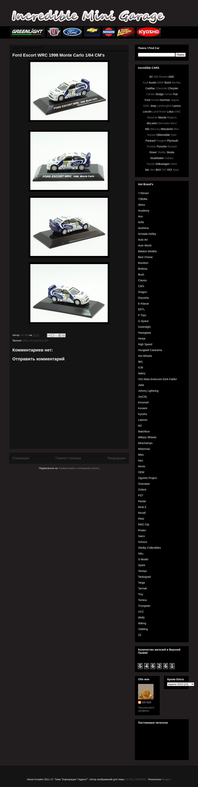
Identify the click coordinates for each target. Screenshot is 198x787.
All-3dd (146, 702)
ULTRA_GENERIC (135, 779)
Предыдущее (116, 458)
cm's (31, 340)
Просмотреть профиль (146, 709)
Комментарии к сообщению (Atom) (79, 468)
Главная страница (68, 458)
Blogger (166, 779)
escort (38, 340)
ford (46, 340)
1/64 (25, 340)
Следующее (20, 458)
